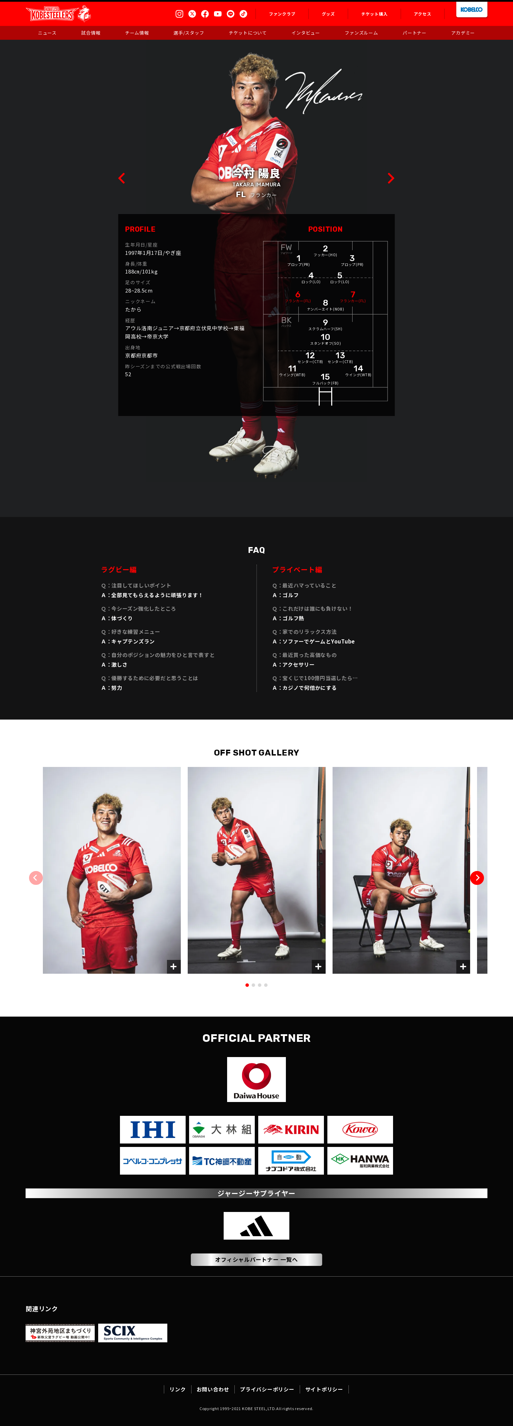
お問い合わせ (213, 1389)
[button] (477, 878)
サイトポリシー (324, 1389)
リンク (177, 1389)
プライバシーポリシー (267, 1389)
